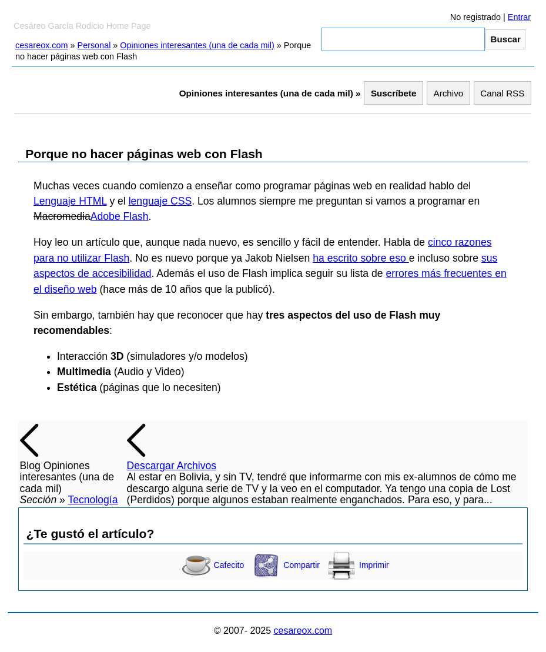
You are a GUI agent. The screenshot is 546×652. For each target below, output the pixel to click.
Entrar (519, 17)
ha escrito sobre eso (360, 258)
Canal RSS (502, 93)
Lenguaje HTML (70, 201)
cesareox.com (41, 45)
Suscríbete (394, 93)
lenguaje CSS (160, 201)
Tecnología (93, 500)
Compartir (286, 565)
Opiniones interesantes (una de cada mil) (197, 45)
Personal (94, 45)
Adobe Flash (120, 216)
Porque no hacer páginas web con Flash (144, 154)
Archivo (449, 93)
